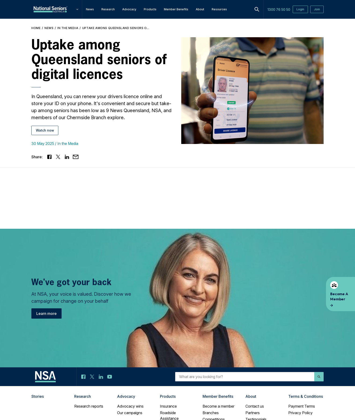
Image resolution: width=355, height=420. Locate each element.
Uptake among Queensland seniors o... (115, 28)
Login (300, 9)
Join (317, 9)
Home (36, 28)
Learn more (46, 313)
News (48, 28)
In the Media (67, 28)
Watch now (45, 130)
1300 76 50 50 (278, 9)
